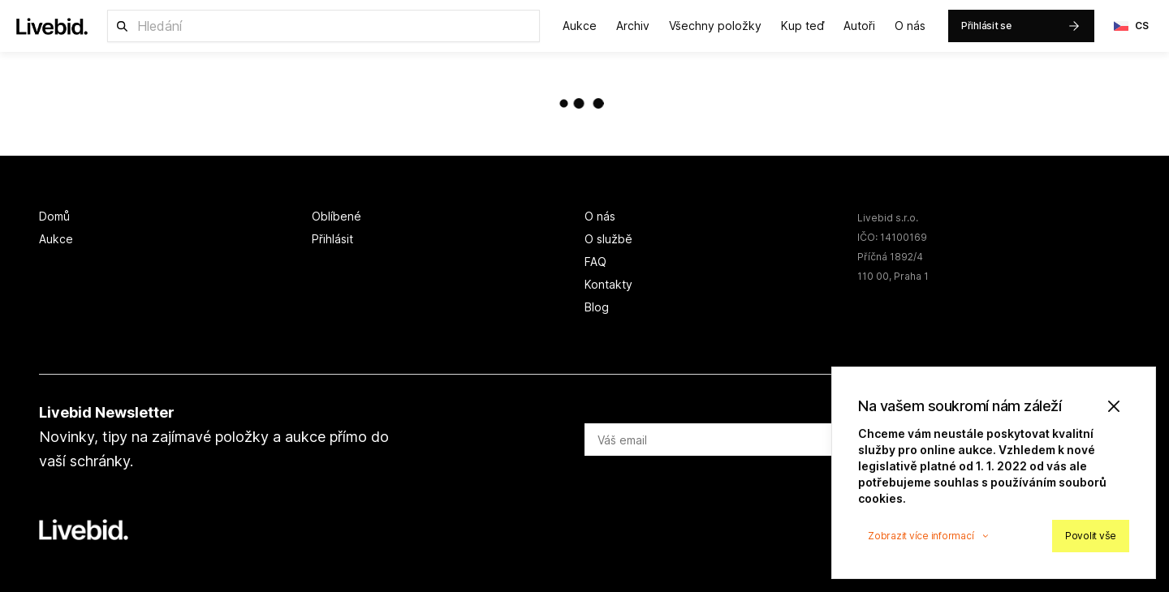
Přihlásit (332, 239)
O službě (608, 239)
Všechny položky (715, 25)
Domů (54, 216)
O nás (910, 25)
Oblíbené (336, 216)
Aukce (580, 25)
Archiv (632, 25)
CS (1132, 26)
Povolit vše (1090, 536)
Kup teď (802, 25)
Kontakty (608, 284)
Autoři (859, 25)
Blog (596, 307)
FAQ (595, 261)
